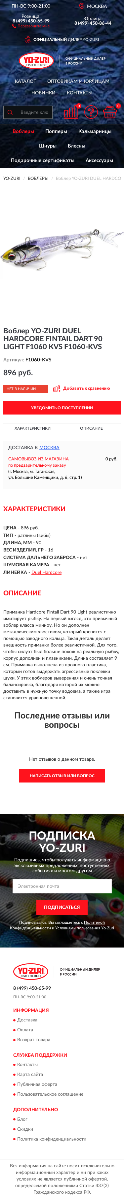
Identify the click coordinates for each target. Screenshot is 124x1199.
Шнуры (48, 146)
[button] (31, 26)
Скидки (25, 1129)
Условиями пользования (77, 928)
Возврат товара (33, 1040)
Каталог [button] (25, 81)
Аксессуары (99, 160)
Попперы (56, 131)
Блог (22, 1119)
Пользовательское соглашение (50, 1094)
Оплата (25, 1030)
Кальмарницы (94, 131)
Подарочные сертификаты (42, 160)
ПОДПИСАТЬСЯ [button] (62, 907)
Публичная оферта (37, 1084)
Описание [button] (91, 428)
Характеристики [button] (33, 428)
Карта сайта (30, 1075)
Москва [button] (49, 448)
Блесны (76, 146)
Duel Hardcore (46, 572)
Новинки (43, 93)
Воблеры (23, 131)
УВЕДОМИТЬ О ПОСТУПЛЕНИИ (62, 408)
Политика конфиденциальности (51, 1139)
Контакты (80, 93)
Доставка (27, 1020)
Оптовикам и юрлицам (78, 81)
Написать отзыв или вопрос (62, 776)
